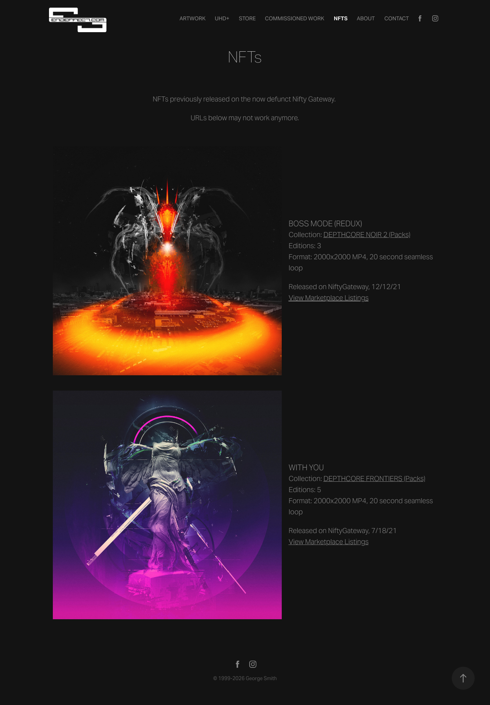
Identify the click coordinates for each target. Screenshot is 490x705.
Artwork (193, 18)
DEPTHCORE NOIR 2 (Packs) (366, 234)
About (366, 18)
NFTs (341, 18)
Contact (396, 18)
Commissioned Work (294, 18)
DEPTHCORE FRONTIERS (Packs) (374, 478)
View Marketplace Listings (329, 541)
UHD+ (222, 18)
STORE (247, 18)
